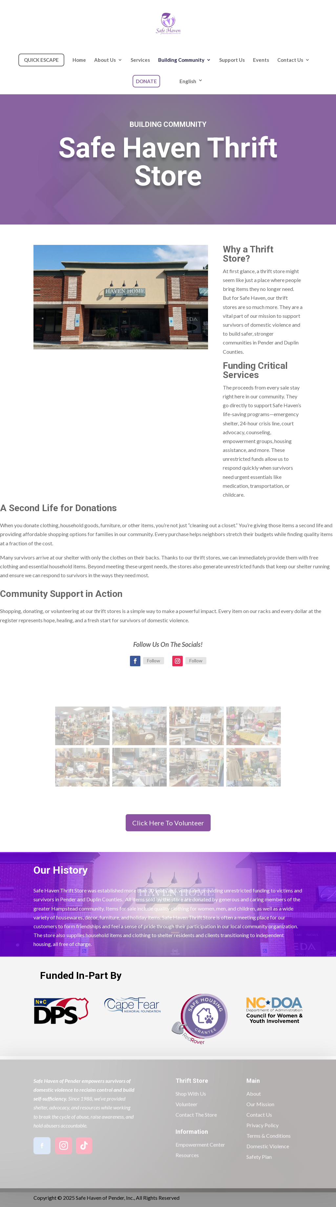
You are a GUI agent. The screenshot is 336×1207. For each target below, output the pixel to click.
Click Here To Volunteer (168, 823)
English (187, 81)
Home (79, 60)
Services (140, 60)
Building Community (181, 60)
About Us (105, 60)
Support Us (232, 60)
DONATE (146, 81)
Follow (153, 660)
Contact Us (290, 60)
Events (261, 60)
